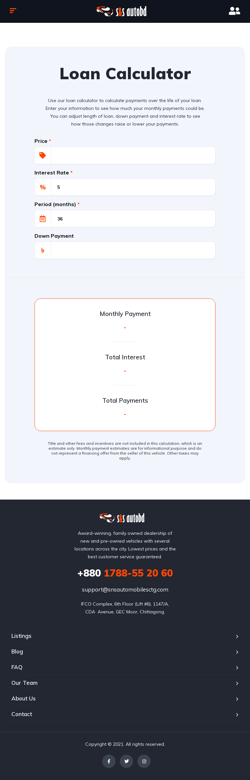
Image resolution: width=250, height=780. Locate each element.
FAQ (16, 667)
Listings (21, 635)
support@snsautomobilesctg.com (125, 589)
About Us (23, 698)
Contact (21, 714)
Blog (17, 651)
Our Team (24, 682)
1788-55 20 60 (125, 573)
